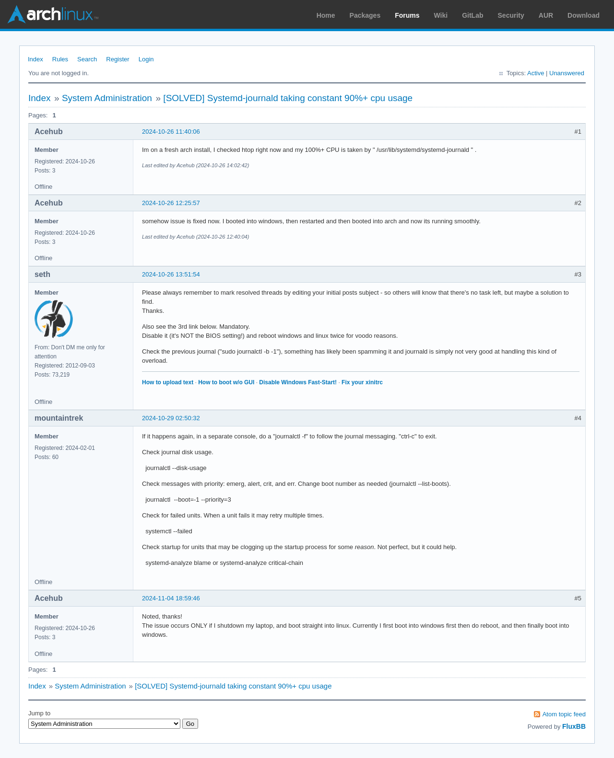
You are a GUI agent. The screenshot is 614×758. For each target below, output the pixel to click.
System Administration (107, 98)
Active (535, 73)
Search (87, 59)
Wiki (441, 15)
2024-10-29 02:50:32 (171, 418)
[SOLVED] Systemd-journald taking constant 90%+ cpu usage (288, 98)
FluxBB (574, 726)
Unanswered (566, 73)
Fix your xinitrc (362, 382)
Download (583, 15)
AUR (546, 15)
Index (35, 59)
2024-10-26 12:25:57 (171, 203)
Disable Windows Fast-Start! (298, 382)
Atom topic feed (564, 714)
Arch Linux (52, 14)
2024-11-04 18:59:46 (171, 598)
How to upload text (167, 382)
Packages (365, 15)
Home (326, 15)
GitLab (472, 15)
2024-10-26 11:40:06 (171, 131)
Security (511, 15)
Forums (407, 15)
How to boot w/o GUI (226, 382)
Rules (60, 59)
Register (117, 59)
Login (146, 59)
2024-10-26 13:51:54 (171, 274)
